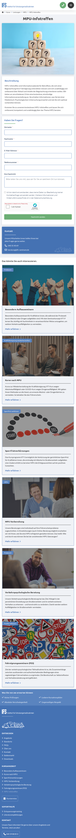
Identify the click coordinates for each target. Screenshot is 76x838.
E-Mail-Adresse (10, 150)
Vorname (8, 127)
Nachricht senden (38, 217)
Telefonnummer (10, 162)
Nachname (8, 139)
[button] (71, 5)
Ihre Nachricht (10, 174)
